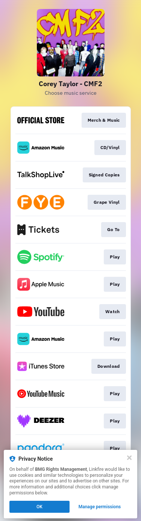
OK (39, 506)
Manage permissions (100, 506)
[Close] (129, 458)
